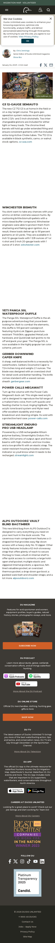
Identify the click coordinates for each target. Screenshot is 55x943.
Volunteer (29, 3)
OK (27, 41)
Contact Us (27, 922)
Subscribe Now (27, 645)
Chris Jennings (23, 51)
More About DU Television (27, 751)
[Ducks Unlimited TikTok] (29, 861)
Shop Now (27, 717)
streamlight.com (24, 455)
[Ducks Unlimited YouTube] (35, 861)
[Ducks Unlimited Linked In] (42, 861)
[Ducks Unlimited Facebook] (10, 861)
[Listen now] (14, 676)
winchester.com (30, 245)
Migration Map (12, 3)
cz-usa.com (25, 142)
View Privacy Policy (29, 36)
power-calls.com (38, 418)
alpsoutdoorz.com (23, 578)
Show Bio (17, 57)
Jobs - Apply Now (27, 926)
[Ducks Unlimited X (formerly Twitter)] (15, 861)
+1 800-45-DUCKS (27, 917)
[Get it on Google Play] (35, 790)
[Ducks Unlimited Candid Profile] (27, 883)
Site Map (27, 936)
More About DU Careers (28, 816)
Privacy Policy (27, 931)
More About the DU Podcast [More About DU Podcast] (27, 691)
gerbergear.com (20, 381)
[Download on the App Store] (16, 790)
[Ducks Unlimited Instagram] (22, 861)
